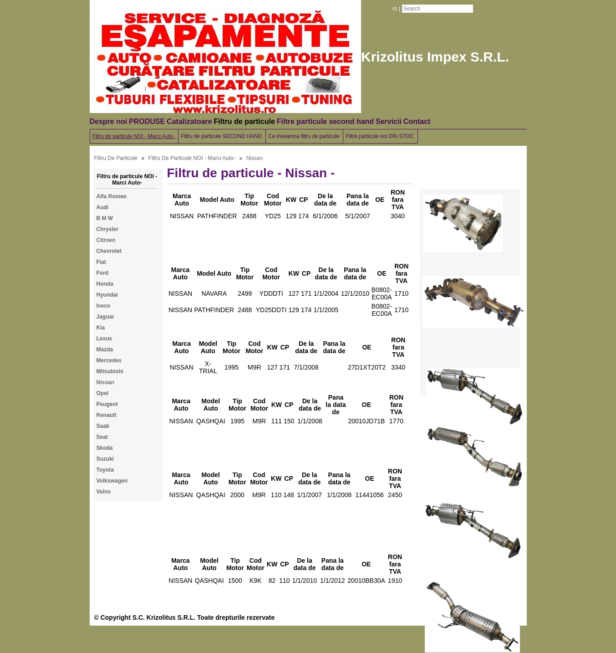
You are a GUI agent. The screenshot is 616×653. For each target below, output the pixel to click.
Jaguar (105, 317)
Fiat (101, 262)
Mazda (105, 349)
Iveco (104, 306)
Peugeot (107, 404)
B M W (105, 218)
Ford (103, 273)
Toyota (105, 470)
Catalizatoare (189, 121)
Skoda (105, 448)
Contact (417, 121)
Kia (101, 327)
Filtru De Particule (115, 158)
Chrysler (108, 229)
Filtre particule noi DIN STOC (380, 136)
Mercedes (109, 360)
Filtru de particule (244, 121)
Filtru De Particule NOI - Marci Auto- (191, 158)
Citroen (106, 240)
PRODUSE (147, 121)
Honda (105, 284)
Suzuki (105, 459)
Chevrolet (109, 251)
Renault (107, 415)
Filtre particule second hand (325, 121)
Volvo (104, 491)
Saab (103, 426)
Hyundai (107, 295)
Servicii (389, 121)
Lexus (104, 338)
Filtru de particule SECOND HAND (222, 136)
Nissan (254, 158)
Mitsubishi (110, 371)
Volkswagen (112, 481)
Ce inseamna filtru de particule (304, 136)
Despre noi (108, 121)
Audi (103, 207)
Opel (103, 393)
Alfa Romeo (112, 196)
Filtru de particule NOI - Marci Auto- (134, 136)
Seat (102, 437)
